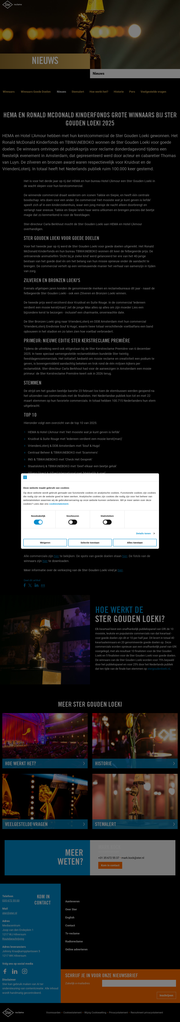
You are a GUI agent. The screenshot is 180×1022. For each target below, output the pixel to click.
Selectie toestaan (90, 542)
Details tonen (143, 533)
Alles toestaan (135, 542)
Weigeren (45, 542)
